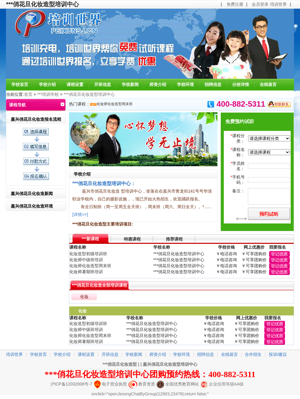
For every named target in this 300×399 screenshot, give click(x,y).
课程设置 (75, 84)
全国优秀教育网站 (178, 384)
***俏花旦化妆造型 (120, 364)
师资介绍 (157, 84)
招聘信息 (213, 84)
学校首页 (19, 84)
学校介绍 (47, 84)
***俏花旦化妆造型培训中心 (89, 94)
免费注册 (234, 4)
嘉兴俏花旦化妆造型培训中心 (170, 364)
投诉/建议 (278, 354)
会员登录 (260, 4)
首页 (28, 94)
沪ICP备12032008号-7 (71, 384)
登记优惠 (279, 254)
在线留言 (268, 84)
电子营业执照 (110, 384)
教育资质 (141, 384)
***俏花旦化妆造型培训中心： (104, 183)
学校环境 (185, 84)
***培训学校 (48, 94)
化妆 (84, 296)
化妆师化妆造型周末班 (115, 104)
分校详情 (240, 84)
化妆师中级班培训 (86, 259)
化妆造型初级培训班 (88, 253)
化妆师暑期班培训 (86, 271)
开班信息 (102, 84)
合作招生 (253, 354)
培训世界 (278, 4)
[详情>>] (80, 214)
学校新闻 (130, 84)
